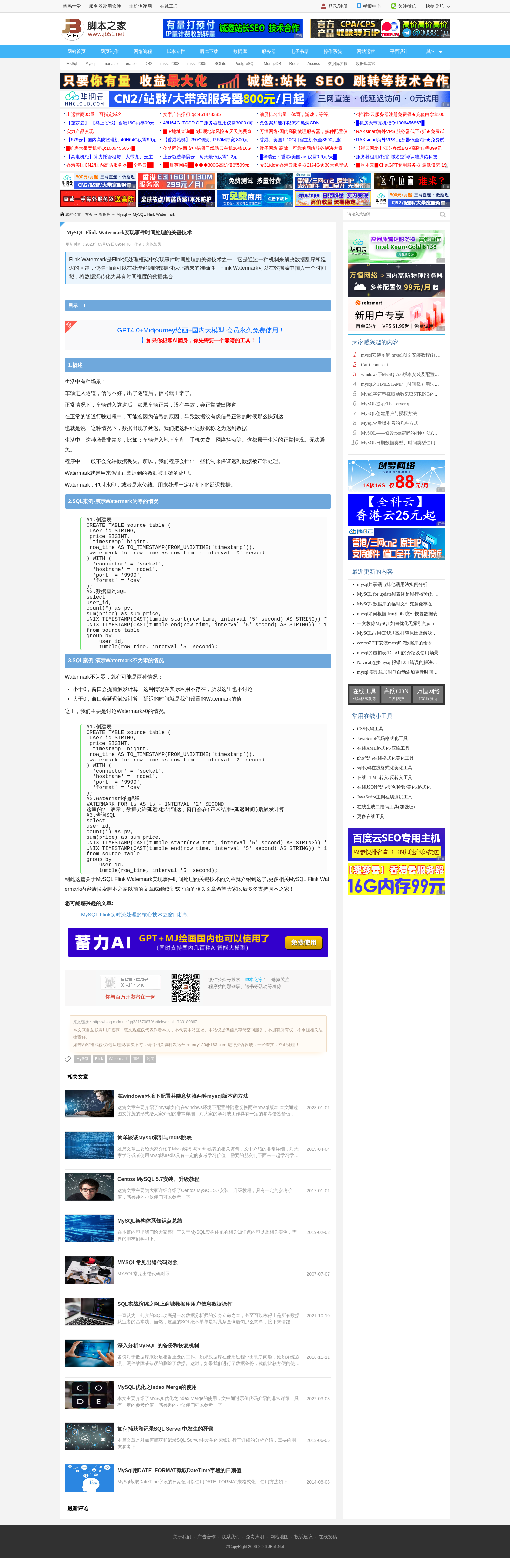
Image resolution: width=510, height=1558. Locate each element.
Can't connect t (374, 364)
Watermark (118, 1059)
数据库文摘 (338, 63)
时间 (150, 1059)
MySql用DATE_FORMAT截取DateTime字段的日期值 (179, 1470)
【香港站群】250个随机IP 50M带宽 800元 (205, 139)
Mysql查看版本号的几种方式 (389, 423)
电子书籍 (299, 51)
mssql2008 (169, 63)
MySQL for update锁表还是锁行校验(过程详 (400, 594)
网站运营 (366, 51)
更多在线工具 (370, 816)
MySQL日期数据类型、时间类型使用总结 (402, 442)
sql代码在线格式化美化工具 (384, 767)
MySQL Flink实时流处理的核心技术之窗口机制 (135, 914)
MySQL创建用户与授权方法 (389, 413)
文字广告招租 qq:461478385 (192, 114)
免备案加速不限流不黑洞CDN (289, 122)
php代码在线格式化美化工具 (385, 758)
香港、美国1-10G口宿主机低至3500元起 (301, 139)
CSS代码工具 (370, 728)
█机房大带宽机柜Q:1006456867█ (390, 122)
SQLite (220, 63)
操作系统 (333, 51)
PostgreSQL (245, 63)
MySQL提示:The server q (385, 403)
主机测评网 (140, 6)
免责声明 (255, 1536)
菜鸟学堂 (72, 6)
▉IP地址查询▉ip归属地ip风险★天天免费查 (207, 131)
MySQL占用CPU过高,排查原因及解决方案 (399, 633)
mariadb (111, 63)
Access (313, 63)
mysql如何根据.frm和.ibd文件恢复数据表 (397, 613)
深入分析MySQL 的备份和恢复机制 (158, 1345)
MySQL (82, 1059)
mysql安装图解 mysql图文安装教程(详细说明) (406, 355)
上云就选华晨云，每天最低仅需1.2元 (200, 156)
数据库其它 (365, 63)
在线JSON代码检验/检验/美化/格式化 (394, 787)
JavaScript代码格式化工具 (382, 738)
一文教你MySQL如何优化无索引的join (395, 623)
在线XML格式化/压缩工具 (383, 748)
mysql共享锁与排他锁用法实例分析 (392, 584)
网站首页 (76, 51)
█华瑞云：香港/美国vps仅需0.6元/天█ (298, 156)
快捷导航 (438, 6)
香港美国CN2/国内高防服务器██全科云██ (110, 165)
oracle (131, 63)
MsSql (71, 63)
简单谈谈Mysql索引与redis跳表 (154, 1137)
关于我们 (182, 1536)
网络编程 (143, 51)
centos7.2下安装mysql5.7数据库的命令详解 (399, 643)
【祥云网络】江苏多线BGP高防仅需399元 (399, 148)
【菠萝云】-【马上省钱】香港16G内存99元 (110, 122)
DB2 (148, 63)
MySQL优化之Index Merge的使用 (157, 1387)
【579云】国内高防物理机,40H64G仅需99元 (111, 139)
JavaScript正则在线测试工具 (384, 797)
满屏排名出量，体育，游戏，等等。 (296, 114)
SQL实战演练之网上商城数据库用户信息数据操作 (174, 1304)
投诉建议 (303, 1536)
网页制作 (110, 51)
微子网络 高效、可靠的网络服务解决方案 (301, 148)
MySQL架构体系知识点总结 (149, 1221)
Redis (294, 63)
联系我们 (230, 1536)
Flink (99, 1059)
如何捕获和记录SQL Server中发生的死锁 (165, 1429)
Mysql (90, 63)
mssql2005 (196, 63)
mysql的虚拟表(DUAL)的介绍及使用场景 (397, 652)
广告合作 (206, 1536)
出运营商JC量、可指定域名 (94, 114)
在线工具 (169, 6)
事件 (137, 1059)
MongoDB (272, 63)
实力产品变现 (80, 131)
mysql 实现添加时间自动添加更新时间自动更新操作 (409, 672)
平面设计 (399, 51)
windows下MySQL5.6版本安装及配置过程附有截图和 (413, 374)
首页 (89, 214)
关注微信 (407, 6)
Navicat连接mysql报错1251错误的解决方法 (399, 662)
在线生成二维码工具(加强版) (386, 806)
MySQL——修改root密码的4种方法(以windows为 (409, 433)
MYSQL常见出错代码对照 (147, 1262)
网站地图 (279, 1536)
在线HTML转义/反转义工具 (384, 777)
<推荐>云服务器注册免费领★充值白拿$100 (400, 114)
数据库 (240, 51)
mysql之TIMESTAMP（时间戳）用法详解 (402, 384)
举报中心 (372, 6)
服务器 (268, 51)
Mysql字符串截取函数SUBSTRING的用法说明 (407, 394)
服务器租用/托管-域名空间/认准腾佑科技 (396, 156)
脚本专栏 (176, 51)
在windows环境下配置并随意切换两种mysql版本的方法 (182, 1096)
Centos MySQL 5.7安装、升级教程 (158, 1179)
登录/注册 (338, 6)
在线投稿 (328, 1536)
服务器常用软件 (105, 6)
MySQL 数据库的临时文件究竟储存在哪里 (399, 604)
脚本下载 (209, 51)
